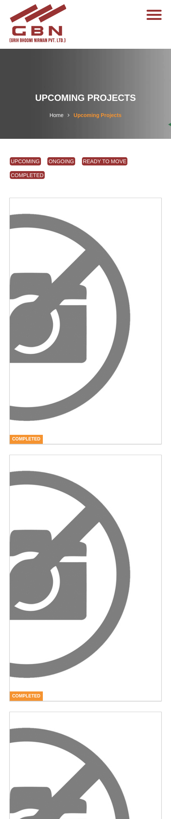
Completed (27, 175)
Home (57, 115)
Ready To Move (104, 161)
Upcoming (25, 161)
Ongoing (61, 161)
